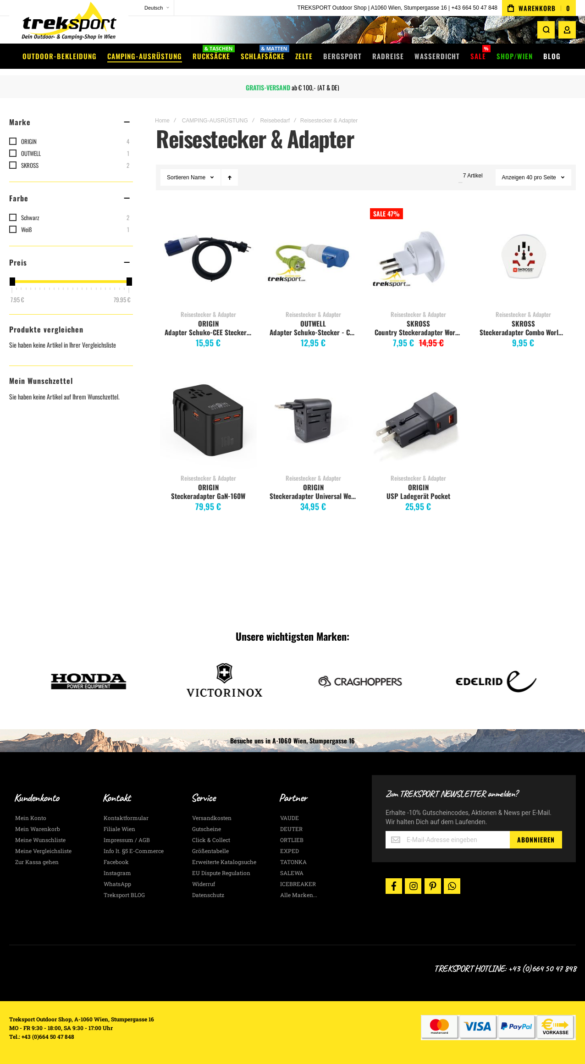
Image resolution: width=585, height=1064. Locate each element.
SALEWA (292, 872)
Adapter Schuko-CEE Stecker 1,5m (209, 332)
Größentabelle (210, 850)
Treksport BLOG (124, 894)
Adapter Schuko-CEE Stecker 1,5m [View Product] (208, 256)
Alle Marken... (298, 894)
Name (199, 177)
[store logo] (68, 25)
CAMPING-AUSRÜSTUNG (215, 120)
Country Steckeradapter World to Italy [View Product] (418, 256)
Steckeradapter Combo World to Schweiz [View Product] (523, 256)
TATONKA (293, 861)
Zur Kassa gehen (37, 861)
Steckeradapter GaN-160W (208, 496)
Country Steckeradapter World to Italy (419, 332)
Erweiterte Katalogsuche (224, 861)
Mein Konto (30, 817)
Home (162, 120)
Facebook (116, 861)
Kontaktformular (126, 817)
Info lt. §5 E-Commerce (134, 850)
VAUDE (289, 817)
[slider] (12, 281)
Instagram (117, 872)
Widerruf (203, 883)
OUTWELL (313, 323)
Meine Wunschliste (40, 839)
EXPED (289, 850)
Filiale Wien (119, 828)
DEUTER (291, 828)
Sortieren (178, 177)
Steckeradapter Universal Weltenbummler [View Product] (313, 420)
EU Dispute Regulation (221, 872)
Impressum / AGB (127, 839)
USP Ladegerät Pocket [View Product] (418, 420)
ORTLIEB (292, 839)
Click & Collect (211, 839)
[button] (151, 8)
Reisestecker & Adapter (208, 314)
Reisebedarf (275, 120)
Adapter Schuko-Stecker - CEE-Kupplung (314, 332)
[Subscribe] (536, 839)
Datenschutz (208, 894)
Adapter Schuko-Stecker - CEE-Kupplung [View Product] (313, 256)
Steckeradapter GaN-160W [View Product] (208, 420)
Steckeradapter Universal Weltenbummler (314, 496)
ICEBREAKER (298, 883)
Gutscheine (206, 828)
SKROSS (418, 323)
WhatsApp (117, 883)
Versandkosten (212, 817)
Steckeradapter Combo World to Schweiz (524, 332)
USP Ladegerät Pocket (418, 496)
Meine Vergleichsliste (43, 850)
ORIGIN (208, 323)
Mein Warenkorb (37, 828)
